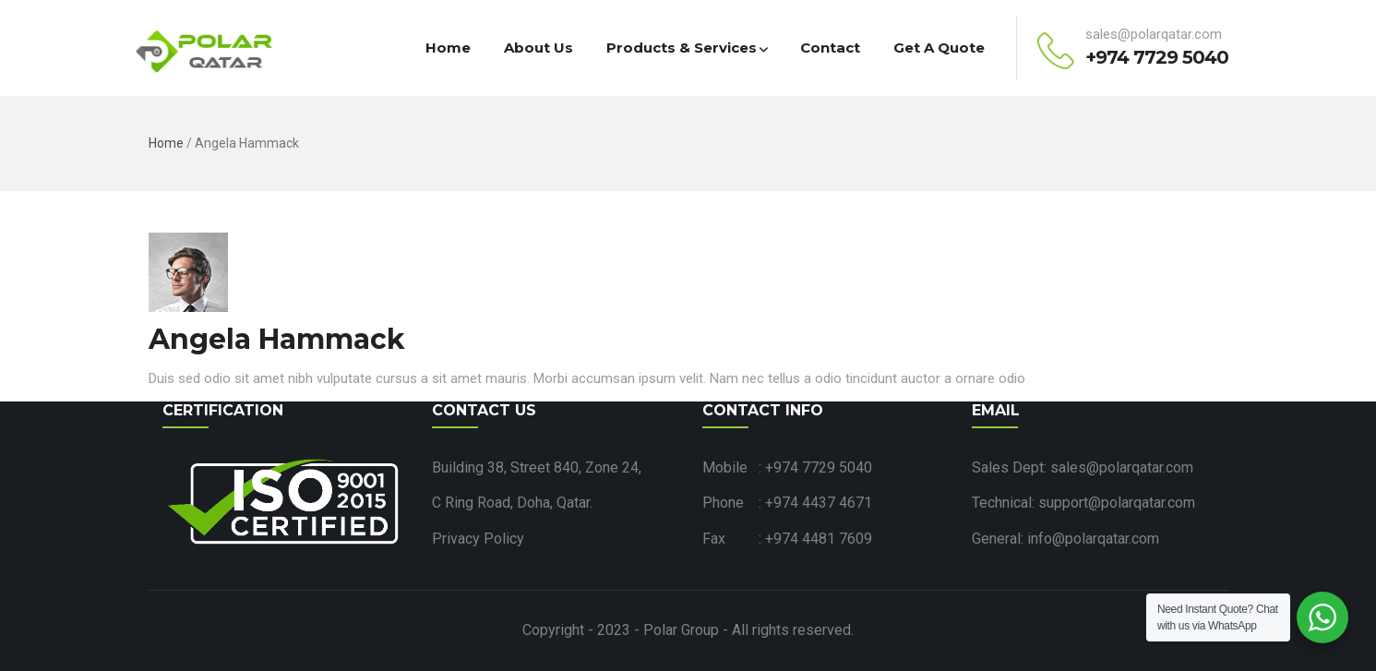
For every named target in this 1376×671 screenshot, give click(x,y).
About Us (538, 47)
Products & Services (686, 47)
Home (448, 47)
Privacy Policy (478, 538)
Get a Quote (939, 47)
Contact (830, 47)
